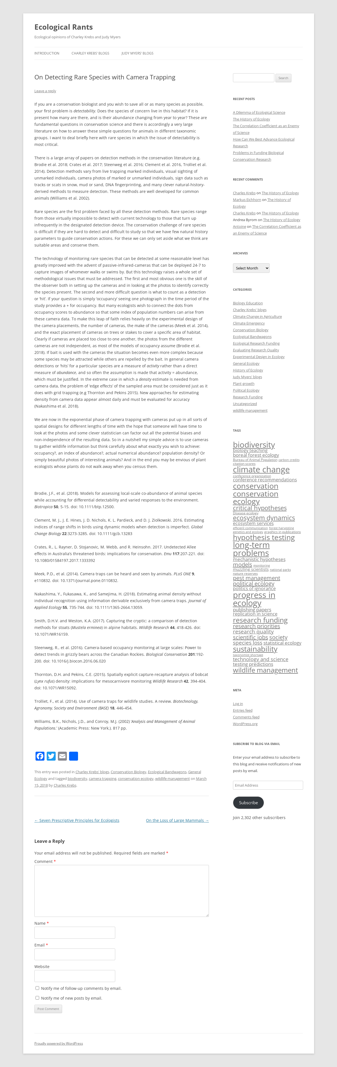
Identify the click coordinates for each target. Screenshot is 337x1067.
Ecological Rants (63, 27)
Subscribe (248, 802)
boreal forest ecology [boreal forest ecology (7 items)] (256, 455)
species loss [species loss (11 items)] (247, 642)
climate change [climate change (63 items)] (261, 469)
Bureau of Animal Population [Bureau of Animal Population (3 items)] (255, 459)
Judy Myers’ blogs (138, 53)
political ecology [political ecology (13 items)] (253, 583)
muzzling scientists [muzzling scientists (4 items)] (251, 569)
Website (42, 966)
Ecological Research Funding (256, 343)
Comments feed (246, 717)
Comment (45, 861)
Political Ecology (246, 390)
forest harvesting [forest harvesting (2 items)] (281, 528)
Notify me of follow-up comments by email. (81, 988)
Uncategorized (245, 403)
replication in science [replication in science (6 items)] (255, 614)
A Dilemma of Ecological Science (259, 112)
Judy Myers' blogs (247, 376)
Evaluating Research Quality (256, 349)
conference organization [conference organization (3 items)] (252, 476)
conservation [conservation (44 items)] (256, 486)
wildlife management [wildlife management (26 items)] (265, 670)
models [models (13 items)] (242, 564)
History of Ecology (248, 370)
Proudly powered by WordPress (58, 1043)
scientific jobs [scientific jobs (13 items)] (250, 637)
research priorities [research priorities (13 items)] (256, 626)
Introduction (46, 53)
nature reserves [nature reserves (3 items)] (245, 573)
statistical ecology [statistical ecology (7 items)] (282, 643)
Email (41, 945)
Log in (238, 703)
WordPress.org (245, 723)
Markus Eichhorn (247, 199)
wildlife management (172, 778)
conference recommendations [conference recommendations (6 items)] (265, 480)
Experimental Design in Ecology (259, 356)
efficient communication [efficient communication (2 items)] (250, 528)
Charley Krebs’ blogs (90, 53)
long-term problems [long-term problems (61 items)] (251, 548)
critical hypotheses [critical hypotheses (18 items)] (260, 508)
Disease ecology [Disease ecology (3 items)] (245, 513)
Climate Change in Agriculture (257, 316)
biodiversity (77, 778)
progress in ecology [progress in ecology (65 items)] (254, 599)
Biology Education (248, 303)
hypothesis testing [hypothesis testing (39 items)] (264, 537)
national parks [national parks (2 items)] (280, 570)
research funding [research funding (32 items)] (260, 619)
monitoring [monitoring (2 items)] (261, 565)
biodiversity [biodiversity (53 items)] (254, 444)
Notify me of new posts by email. (71, 998)
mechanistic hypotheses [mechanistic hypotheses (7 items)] (259, 559)
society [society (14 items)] (278, 637)
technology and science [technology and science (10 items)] (260, 659)
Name (41, 923)
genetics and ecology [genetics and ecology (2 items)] (248, 532)
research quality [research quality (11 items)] (253, 631)
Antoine (239, 226)
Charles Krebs (65, 785)
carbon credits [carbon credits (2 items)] (289, 460)
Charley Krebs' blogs (92, 771)
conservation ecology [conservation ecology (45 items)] (256, 497)
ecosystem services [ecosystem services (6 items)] (253, 523)
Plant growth (243, 383)
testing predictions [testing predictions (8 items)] (253, 664)
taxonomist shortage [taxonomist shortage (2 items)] (248, 655)
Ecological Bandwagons (167, 771)
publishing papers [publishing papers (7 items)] (252, 609)
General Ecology (246, 363)
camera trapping (102, 778)
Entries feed (243, 710)
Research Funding (248, 396)
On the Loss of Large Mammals (177, 820)
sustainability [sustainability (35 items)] (255, 649)
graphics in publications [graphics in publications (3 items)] (282, 531)
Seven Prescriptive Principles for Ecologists (76, 820)
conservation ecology (136, 778)
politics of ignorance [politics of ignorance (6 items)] (254, 588)
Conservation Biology (128, 771)
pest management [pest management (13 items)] (256, 578)
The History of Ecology (251, 119)
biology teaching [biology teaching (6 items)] (250, 450)
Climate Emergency (249, 323)
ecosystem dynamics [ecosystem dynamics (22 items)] (264, 518)
